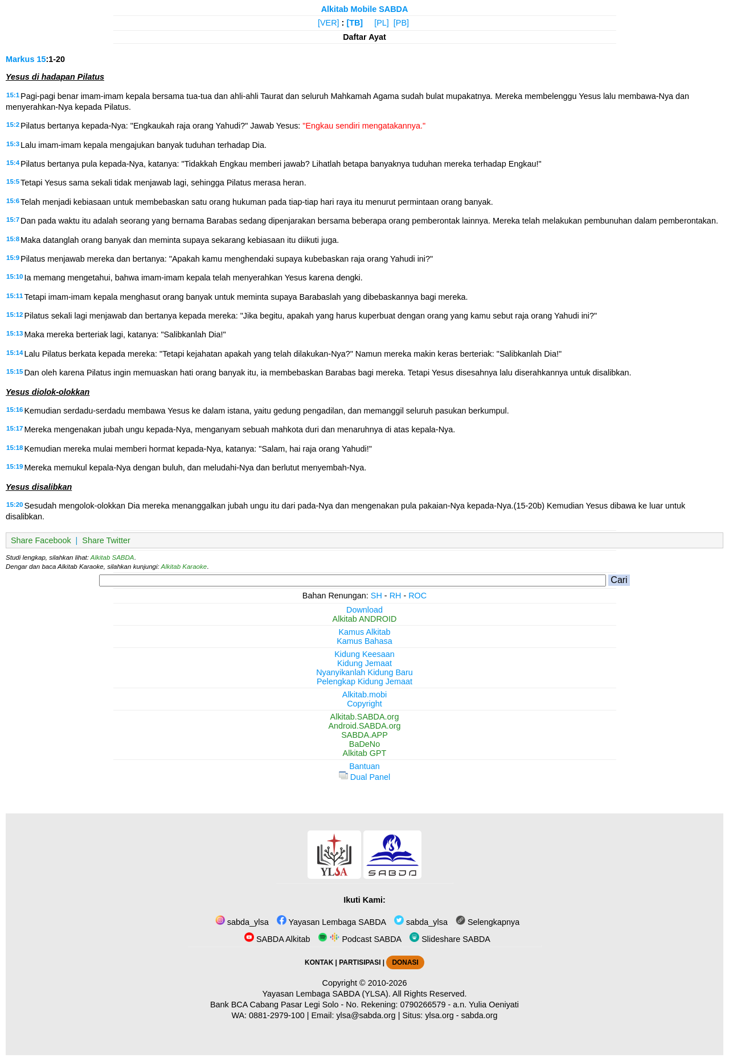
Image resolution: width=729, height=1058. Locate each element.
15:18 (14, 447)
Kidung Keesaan (364, 654)
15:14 (14, 352)
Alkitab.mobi (364, 694)
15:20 (14, 504)
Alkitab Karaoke (184, 566)
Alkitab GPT (365, 753)
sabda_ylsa (242, 922)
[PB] (401, 22)
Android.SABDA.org (364, 725)
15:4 (12, 162)
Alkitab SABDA (112, 557)
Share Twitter (106, 540)
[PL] (381, 22)
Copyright (364, 703)
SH (376, 595)
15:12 (14, 314)
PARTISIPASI (359, 962)
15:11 (14, 295)
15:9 (12, 257)
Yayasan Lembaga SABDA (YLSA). (327, 993)
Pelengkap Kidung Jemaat (364, 681)
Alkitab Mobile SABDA (364, 9)
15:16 (14, 409)
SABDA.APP (364, 734)
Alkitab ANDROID (365, 618)
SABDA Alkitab (277, 939)
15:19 (14, 466)
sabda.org (479, 1015)
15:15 (14, 371)
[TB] (354, 22)
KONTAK (319, 962)
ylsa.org (439, 1015)
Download (364, 609)
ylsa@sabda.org (365, 1015)
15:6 (12, 200)
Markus (20, 59)
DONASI (405, 962)
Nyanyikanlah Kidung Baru (364, 672)
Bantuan (364, 766)
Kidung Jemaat (364, 663)
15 (41, 59)
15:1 (12, 95)
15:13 (14, 333)
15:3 (12, 143)
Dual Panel (364, 777)
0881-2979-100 (277, 1015)
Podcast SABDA (360, 939)
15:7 (12, 219)
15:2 (12, 124)
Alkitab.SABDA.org (364, 716)
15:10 (14, 276)
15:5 (12, 181)
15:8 (12, 238)
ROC (417, 595)
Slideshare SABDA (449, 939)
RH (396, 595)
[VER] (328, 22)
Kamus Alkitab (364, 632)
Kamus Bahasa (364, 641)
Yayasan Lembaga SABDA (331, 922)
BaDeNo (364, 744)
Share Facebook (41, 540)
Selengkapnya (487, 922)
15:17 (14, 428)
